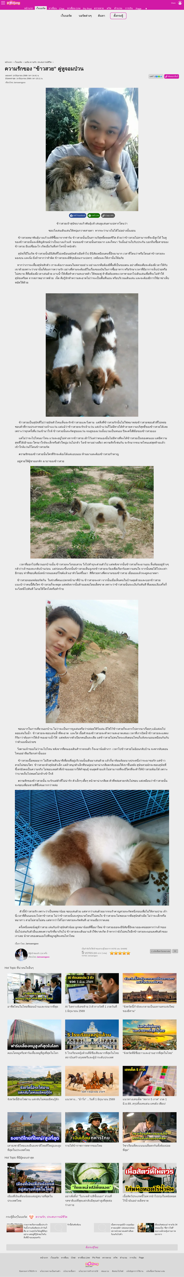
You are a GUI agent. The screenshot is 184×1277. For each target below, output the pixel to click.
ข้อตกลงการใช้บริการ (28, 1271)
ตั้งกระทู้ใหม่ (92, 1247)
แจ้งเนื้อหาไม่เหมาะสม (155, 1271)
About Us (105, 1271)
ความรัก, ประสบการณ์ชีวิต (47, 1217)
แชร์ (156, 76)
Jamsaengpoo (19, 83)
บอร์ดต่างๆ (85, 15)
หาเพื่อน (53, 8)
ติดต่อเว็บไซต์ (117, 1271)
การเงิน (129, 8)
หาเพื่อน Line (74, 8)
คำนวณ (118, 8)
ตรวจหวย (99, 8)
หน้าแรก (28, 8)
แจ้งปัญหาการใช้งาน (134, 1271)
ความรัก (109, 442)
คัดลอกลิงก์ (171, 76)
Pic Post (87, 8)
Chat (61, 8)
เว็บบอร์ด (40, 8)
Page (138, 8)
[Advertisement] (92, 40)
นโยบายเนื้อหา (69, 1271)
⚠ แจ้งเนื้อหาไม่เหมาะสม (160, 951)
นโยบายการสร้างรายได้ (88, 1271)
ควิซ (109, 8)
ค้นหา (101, 15)
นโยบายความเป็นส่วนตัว (50, 1271)
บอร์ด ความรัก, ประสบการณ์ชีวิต (38, 62)
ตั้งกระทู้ (118, 15)
